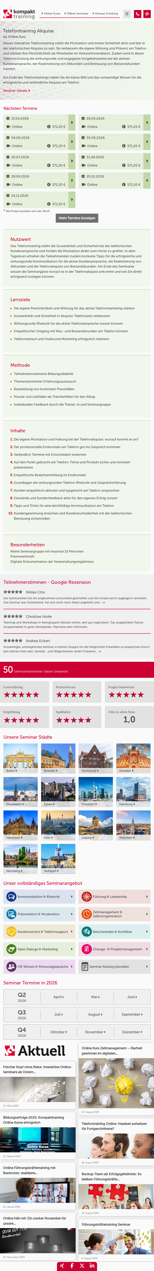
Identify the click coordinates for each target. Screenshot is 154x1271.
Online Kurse (51, 13)
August (95, 1014)
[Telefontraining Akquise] (137, 14)
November (95, 1032)
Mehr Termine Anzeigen (77, 218)
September (132, 1014)
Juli (58, 1014)
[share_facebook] (72, 1266)
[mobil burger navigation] (127, 14)
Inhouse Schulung (105, 13)
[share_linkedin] (92, 1266)
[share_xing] (62, 1266)
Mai (95, 997)
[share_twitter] (82, 1266)
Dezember (132, 1032)
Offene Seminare (76, 13)
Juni (132, 997)
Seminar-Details (16, 91)
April (59, 997)
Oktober (58, 1032)
